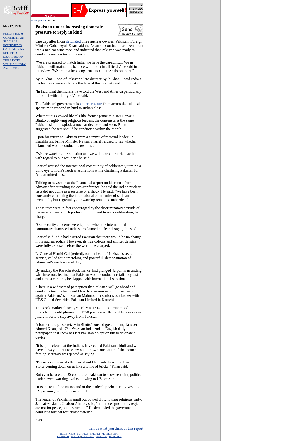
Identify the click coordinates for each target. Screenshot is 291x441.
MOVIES (106, 433)
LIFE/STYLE (87, 436)
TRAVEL (75, 436)
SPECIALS (10, 41)
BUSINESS (82, 433)
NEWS (42, 20)
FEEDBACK (115, 436)
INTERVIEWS (12, 45)
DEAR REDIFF (13, 56)
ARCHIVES (11, 68)
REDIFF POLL (12, 53)
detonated (73, 41)
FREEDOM (101, 436)
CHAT (116, 433)
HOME (34, 20)
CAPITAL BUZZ (14, 49)
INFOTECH (63, 436)
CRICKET (95, 433)
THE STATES (12, 60)
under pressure (91, 104)
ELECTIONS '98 (13, 33)
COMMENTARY (14, 37)
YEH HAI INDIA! (14, 64)
